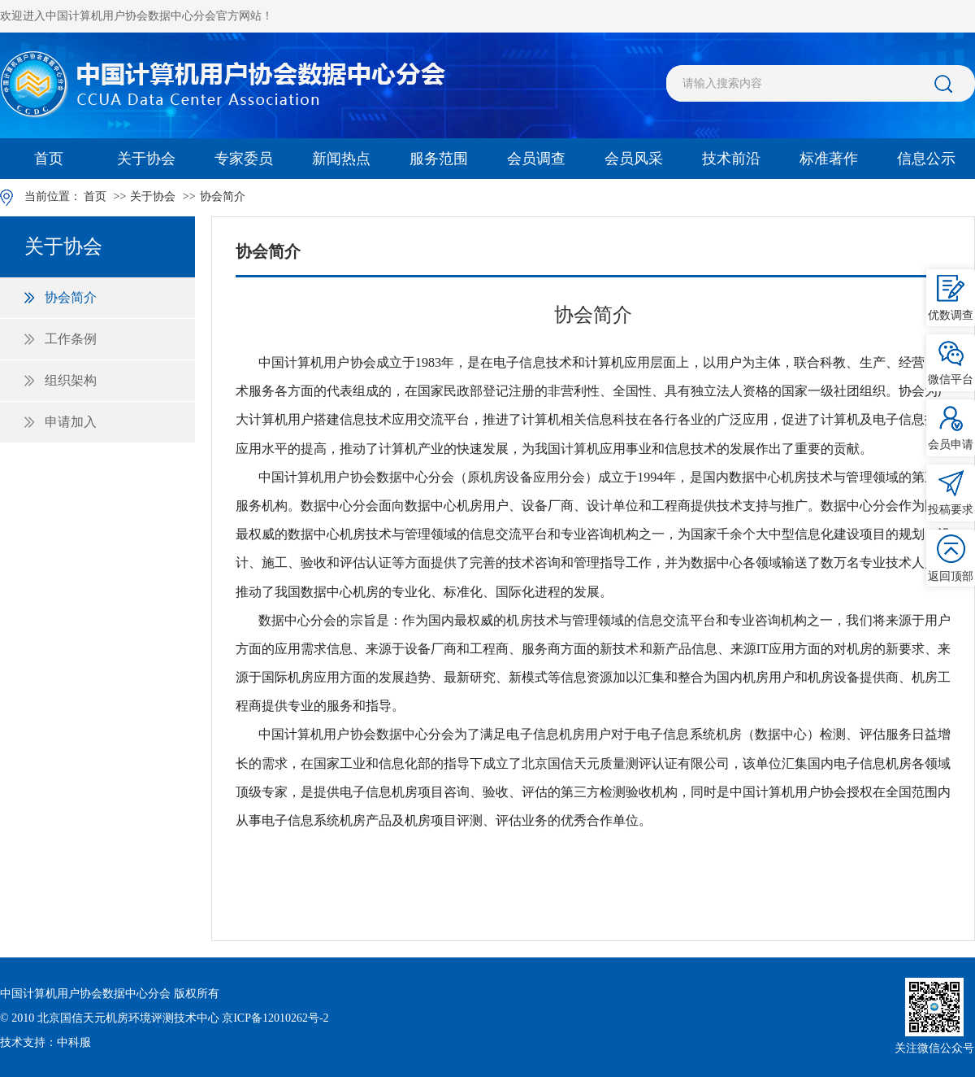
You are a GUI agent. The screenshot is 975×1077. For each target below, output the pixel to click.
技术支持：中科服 (45, 1042)
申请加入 (71, 422)
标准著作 (829, 158)
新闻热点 (341, 158)
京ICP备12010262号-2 (275, 1018)
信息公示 (926, 158)
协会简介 (222, 196)
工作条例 (71, 339)
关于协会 (146, 158)
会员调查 (536, 158)
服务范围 (439, 158)
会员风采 (633, 158)
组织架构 (71, 380)
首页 (48, 158)
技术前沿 (731, 158)
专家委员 (243, 158)
